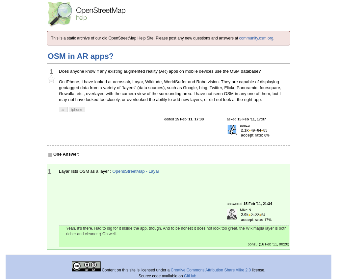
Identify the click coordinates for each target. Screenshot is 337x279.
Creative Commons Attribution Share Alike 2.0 (211, 270)
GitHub (190, 276)
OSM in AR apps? (81, 56)
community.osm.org (256, 38)
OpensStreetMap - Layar (136, 171)
